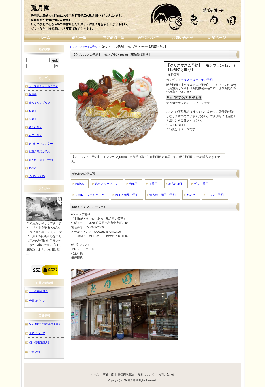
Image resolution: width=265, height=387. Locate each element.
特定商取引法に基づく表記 (45, 323)
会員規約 (34, 351)
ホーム (44, 38)
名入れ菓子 (175, 184)
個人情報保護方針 (40, 342)
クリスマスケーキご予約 (83, 46)
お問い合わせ (182, 38)
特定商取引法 (113, 38)
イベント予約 (215, 195)
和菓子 (133, 184)
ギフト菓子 (201, 184)
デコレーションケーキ (89, 195)
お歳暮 (79, 184)
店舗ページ (217, 38)
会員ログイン (37, 300)
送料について (148, 38)
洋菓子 (153, 184)
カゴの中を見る (38, 291)
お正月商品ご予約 (126, 195)
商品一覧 (79, 38)
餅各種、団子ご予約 (162, 195)
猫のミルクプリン (106, 184)
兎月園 (40, 7)
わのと (191, 195)
